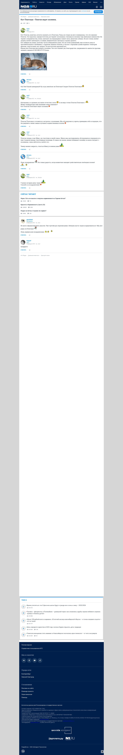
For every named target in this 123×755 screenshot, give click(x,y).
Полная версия (27, 645)
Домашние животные (33, 16)
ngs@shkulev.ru (44, 719)
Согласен (98, 12)
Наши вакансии (27, 694)
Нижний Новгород (28, 677)
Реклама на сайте (28, 688)
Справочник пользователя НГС (32, 648)
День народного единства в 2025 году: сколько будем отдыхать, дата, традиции (54, 627)
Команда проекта (27, 691)
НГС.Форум (23, 16)
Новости (41, 2)
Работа (34, 2)
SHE (89, 2)
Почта (70, 2)
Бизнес (95, 2)
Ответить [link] (23, 74)
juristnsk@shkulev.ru (68, 721)
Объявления (57, 2)
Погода (49, 2)
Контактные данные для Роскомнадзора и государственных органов (42, 705)
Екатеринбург (26, 674)
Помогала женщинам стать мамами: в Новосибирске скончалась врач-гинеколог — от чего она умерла (62, 633)
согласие (84, 11)
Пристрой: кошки (45, 16)
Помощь (24, 697)
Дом (65, 2)
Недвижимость (25, 2)
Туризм (77, 2)
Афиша (84, 2)
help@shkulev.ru (35, 722)
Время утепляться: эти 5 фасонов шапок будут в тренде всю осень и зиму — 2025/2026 (56, 605)
